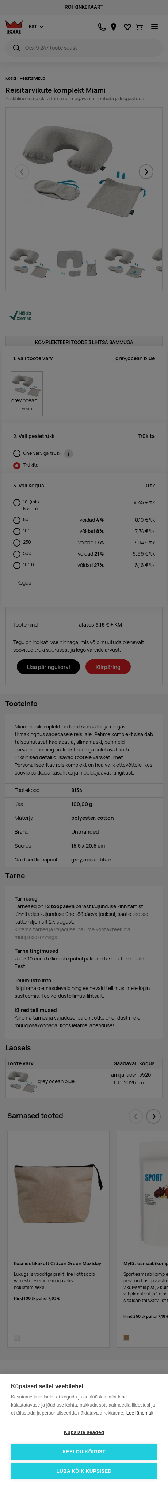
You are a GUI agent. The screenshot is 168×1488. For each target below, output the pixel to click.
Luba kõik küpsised (84, 1471)
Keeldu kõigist (84, 1451)
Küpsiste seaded (84, 1432)
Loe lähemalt (139, 1413)
